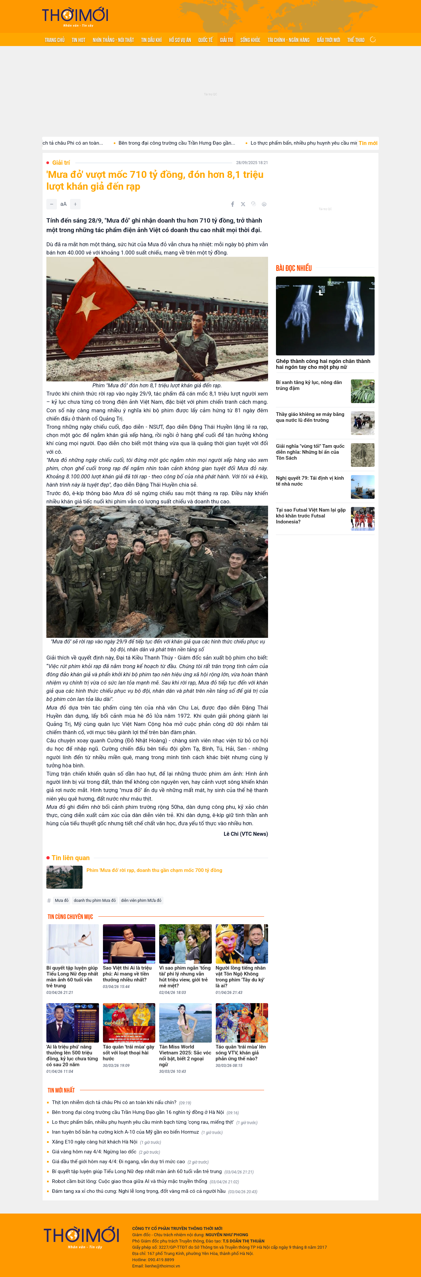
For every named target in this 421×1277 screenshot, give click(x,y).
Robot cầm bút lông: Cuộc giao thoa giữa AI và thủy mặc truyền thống (145, 1181)
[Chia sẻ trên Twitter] (243, 204)
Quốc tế (205, 39)
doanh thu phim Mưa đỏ (95, 900)
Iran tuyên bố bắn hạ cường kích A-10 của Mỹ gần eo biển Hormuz (137, 1132)
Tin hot (78, 39)
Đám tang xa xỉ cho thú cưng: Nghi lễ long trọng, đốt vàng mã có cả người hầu (155, 1191)
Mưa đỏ (61, 900)
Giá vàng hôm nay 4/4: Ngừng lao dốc (106, 1152)
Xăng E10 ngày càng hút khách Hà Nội (106, 1142)
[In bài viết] (264, 204)
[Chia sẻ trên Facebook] (232, 204)
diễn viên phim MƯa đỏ (141, 900)
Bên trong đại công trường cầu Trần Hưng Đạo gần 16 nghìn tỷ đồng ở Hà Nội (145, 1112)
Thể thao (355, 39)
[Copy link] (254, 204)
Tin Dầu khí (151, 39)
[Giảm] (51, 204)
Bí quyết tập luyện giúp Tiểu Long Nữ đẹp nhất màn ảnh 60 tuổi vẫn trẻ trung (153, 1172)
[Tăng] (75, 204)
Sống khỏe (250, 39)
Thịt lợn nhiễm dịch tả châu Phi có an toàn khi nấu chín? (121, 1102)
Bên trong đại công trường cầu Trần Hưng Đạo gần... (188, 143)
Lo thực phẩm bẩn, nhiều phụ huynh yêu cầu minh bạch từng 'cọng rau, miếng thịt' (155, 1122)
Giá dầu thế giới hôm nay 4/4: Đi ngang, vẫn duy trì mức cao (130, 1162)
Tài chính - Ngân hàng (289, 39)
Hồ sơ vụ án (180, 39)
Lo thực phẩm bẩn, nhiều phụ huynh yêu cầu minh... (319, 143)
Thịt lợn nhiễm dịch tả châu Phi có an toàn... (66, 143)
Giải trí (226, 39)
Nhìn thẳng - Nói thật (113, 39)
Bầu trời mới (328, 39)
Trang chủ (54, 39)
